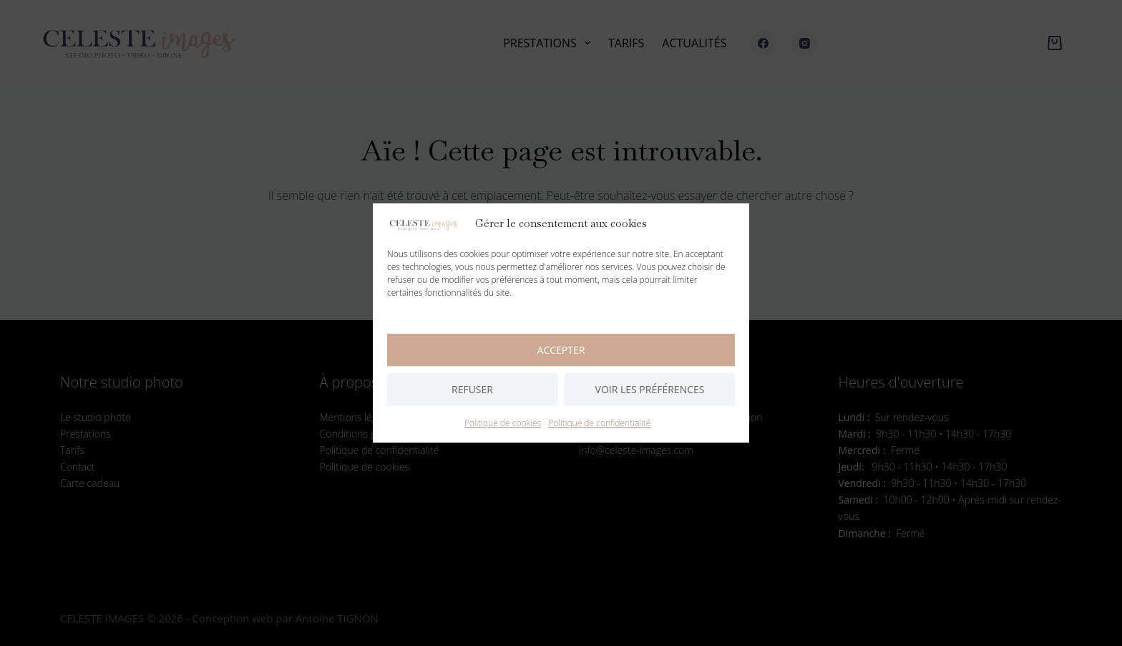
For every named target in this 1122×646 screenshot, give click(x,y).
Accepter (561, 350)
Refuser (472, 389)
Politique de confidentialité (599, 423)
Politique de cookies (502, 423)
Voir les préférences (650, 389)
